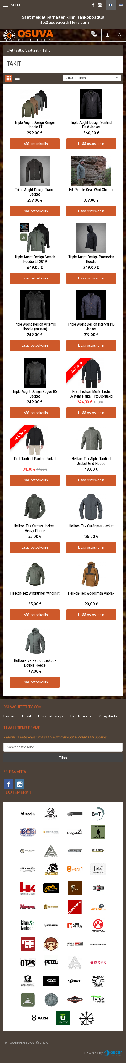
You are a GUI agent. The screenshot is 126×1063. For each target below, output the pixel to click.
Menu (11, 5)
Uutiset (26, 716)
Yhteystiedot (108, 716)
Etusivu (8, 716)
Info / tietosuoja (50, 716)
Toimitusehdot (81, 716)
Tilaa (63, 758)
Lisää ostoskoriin (35, 144)
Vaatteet (32, 50)
